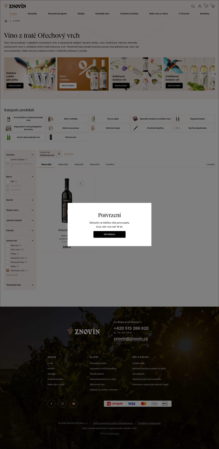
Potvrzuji (109, 234)
